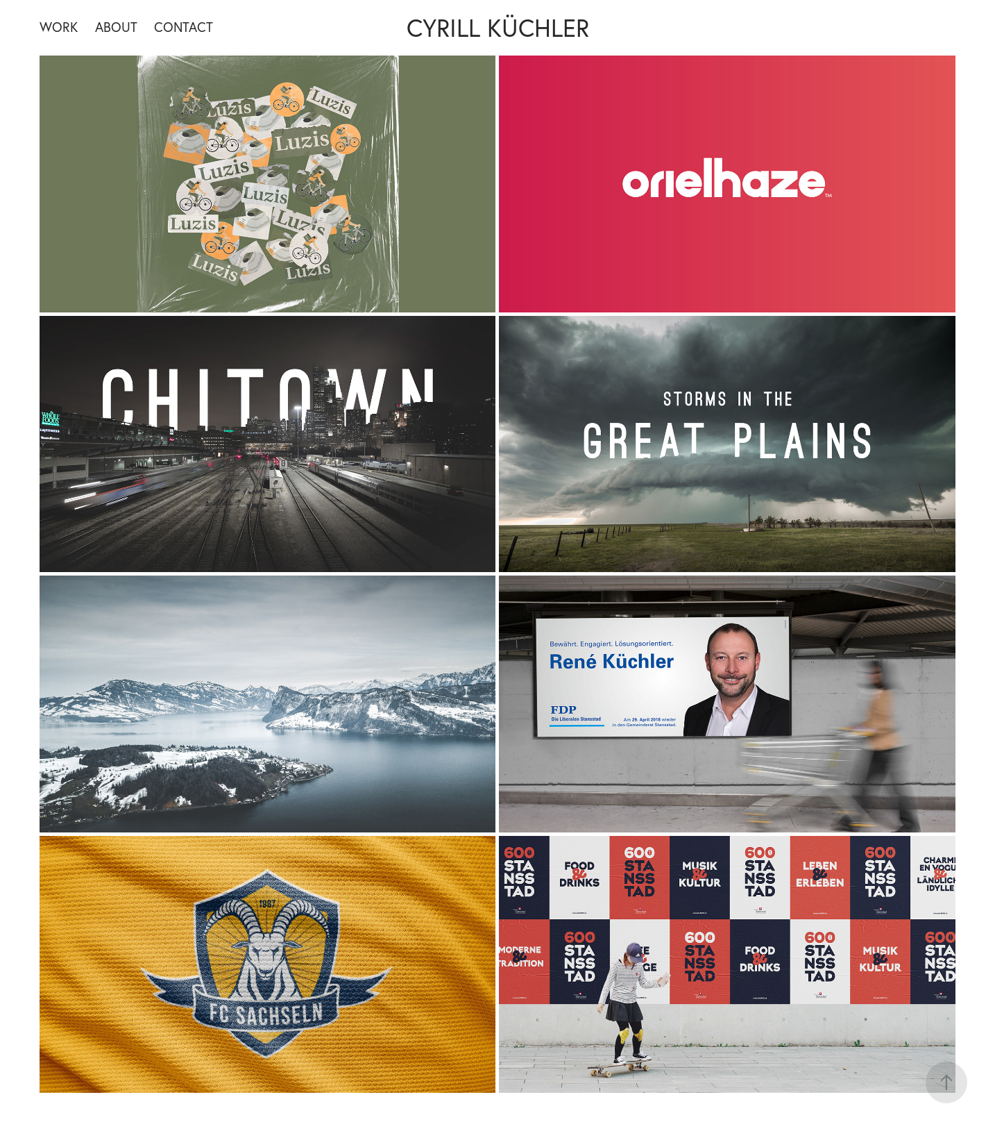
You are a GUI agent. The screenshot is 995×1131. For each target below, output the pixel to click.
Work (59, 27)
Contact (183, 27)
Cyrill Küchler (498, 27)
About (116, 27)
